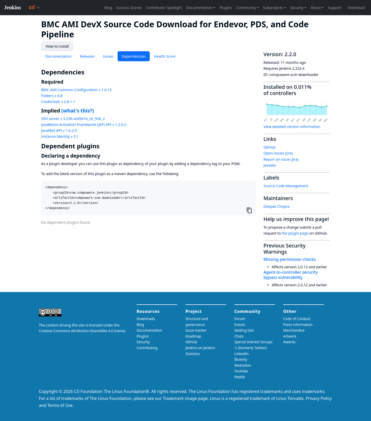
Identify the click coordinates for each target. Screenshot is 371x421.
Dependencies (134, 56)
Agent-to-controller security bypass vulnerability (290, 274)
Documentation (58, 56)
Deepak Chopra (276, 206)
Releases (87, 56)
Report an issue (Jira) (280, 159)
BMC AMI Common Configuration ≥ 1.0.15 (76, 89)
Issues (108, 56)
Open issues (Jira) (278, 153)
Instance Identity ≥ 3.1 (59, 136)
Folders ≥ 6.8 (52, 95)
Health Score (164, 56)
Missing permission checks (289, 259)
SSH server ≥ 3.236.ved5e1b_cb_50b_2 (73, 118)
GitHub (269, 147)
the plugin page (295, 233)
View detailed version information (291, 126)
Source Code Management (285, 185)
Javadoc (269, 165)
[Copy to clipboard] (249, 210)
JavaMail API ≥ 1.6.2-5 (59, 130)
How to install (57, 46)
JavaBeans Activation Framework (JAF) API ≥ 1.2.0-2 (83, 124)
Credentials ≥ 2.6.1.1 (58, 101)
